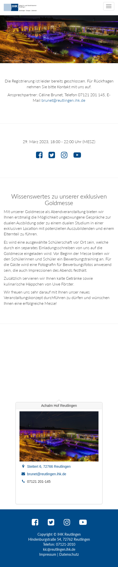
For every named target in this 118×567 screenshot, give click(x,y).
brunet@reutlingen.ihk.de (63, 100)
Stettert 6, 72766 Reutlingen (48, 466)
